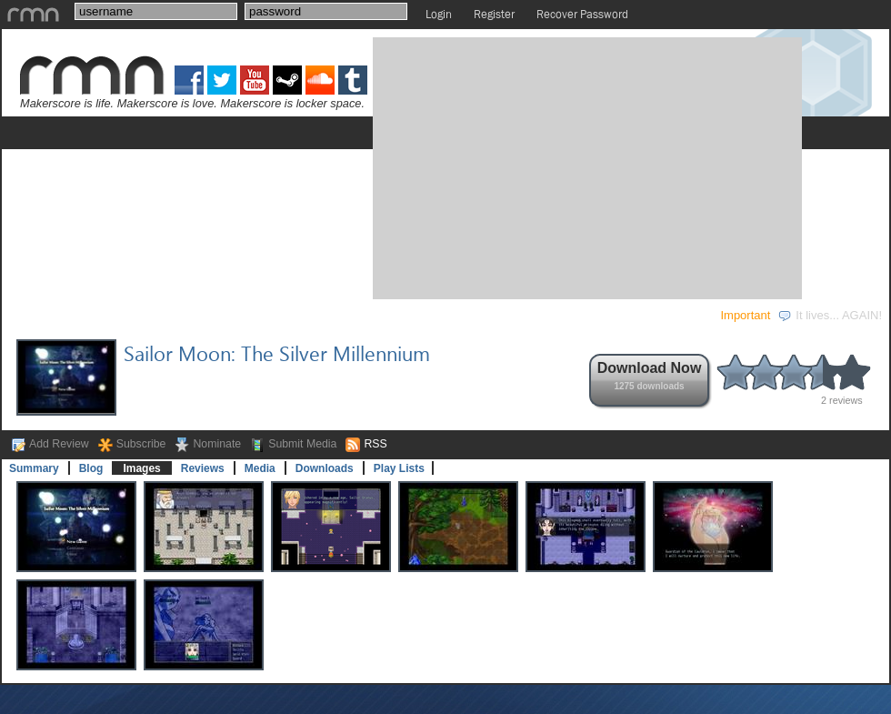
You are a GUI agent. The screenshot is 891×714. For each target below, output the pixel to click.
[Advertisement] (536, 166)
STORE (444, 315)
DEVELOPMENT (143, 315)
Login (438, 14)
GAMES (37, 315)
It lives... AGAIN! (829, 315)
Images (141, 468)
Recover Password (582, 14)
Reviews (203, 468)
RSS (375, 443)
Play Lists (399, 468)
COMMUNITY (349, 315)
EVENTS (250, 315)
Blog (91, 468)
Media (260, 468)
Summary (34, 468)
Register (494, 14)
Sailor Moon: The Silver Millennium (277, 353)
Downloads (324, 468)
